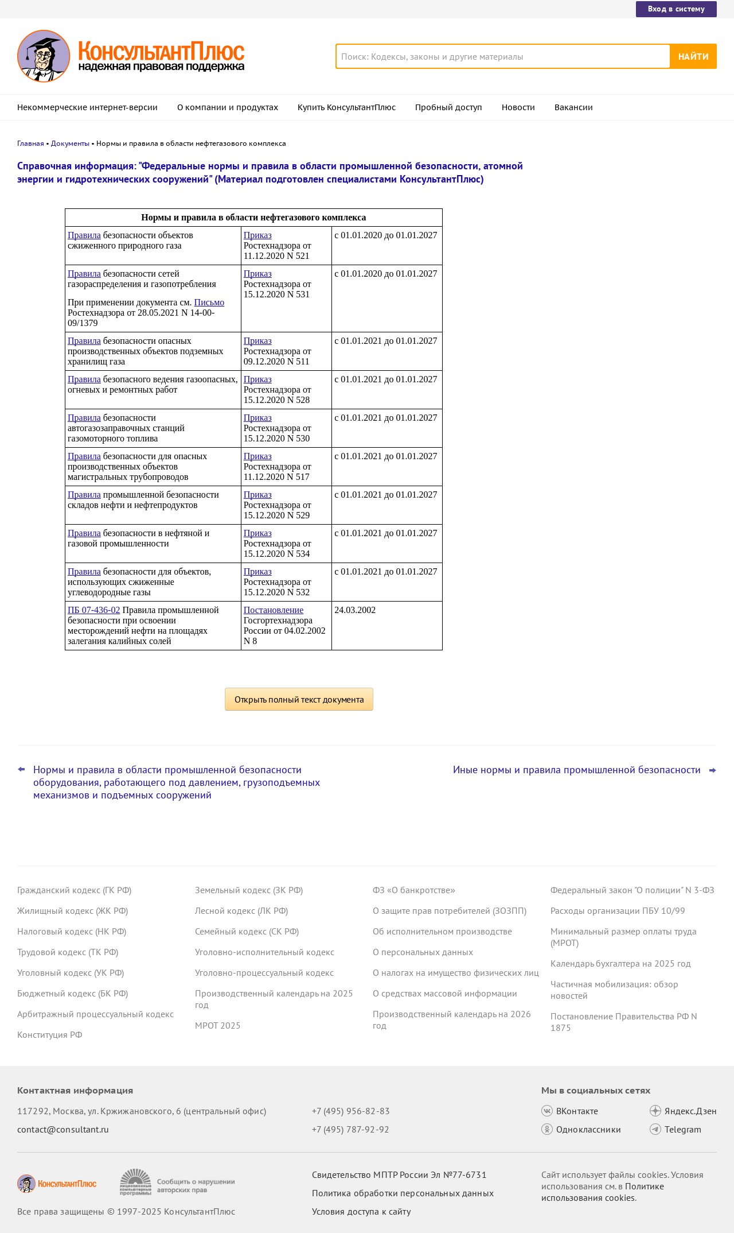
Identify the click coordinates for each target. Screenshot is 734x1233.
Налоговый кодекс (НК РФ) (71, 931)
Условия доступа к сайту (361, 1211)
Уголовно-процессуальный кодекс (264, 972)
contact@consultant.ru (63, 1129)
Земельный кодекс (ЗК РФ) (249, 889)
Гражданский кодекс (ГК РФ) (74, 889)
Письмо (209, 302)
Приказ (258, 235)
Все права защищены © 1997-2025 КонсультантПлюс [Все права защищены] (126, 1211)
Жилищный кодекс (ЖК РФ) (72, 910)
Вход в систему (676, 8)
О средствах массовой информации (445, 993)
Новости (518, 107)
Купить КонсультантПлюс (347, 107)
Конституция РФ (49, 1034)
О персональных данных (423, 951)
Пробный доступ (448, 107)
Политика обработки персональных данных (403, 1193)
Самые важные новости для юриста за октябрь (630, 333)
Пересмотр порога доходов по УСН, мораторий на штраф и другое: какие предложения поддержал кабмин (628, 225)
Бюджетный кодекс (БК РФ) (72, 993)
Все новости (580, 426)
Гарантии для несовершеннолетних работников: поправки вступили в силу (630, 281)
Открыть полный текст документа (299, 699)
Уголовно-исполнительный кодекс (264, 951)
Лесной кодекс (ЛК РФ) (241, 910)
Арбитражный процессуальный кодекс (95, 1013)
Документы (70, 143)
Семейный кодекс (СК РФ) (247, 931)
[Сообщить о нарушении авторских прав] (178, 1182)
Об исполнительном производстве (442, 931)
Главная (30, 143)
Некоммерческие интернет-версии (87, 107)
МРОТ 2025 (218, 1025)
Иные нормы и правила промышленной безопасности (577, 769)
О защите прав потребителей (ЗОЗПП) (449, 910)
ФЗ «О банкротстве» (414, 889)
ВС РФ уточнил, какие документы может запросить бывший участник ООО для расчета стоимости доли (624, 389)
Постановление (274, 610)
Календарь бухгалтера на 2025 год (620, 963)
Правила (84, 235)
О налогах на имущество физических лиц (456, 972)
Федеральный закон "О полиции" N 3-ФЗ (632, 889)
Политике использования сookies (602, 1191)
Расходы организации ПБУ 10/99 (617, 910)
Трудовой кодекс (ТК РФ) (67, 951)
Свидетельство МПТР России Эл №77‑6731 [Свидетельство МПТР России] (399, 1174)
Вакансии (574, 107)
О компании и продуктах (227, 107)
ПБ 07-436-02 (94, 610)
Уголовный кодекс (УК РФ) (70, 972)
